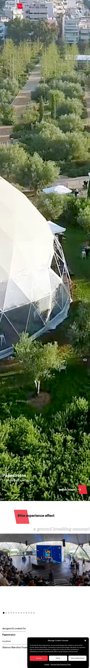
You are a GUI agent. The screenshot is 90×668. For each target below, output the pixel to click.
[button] (85, 648)
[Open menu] (81, 6)
